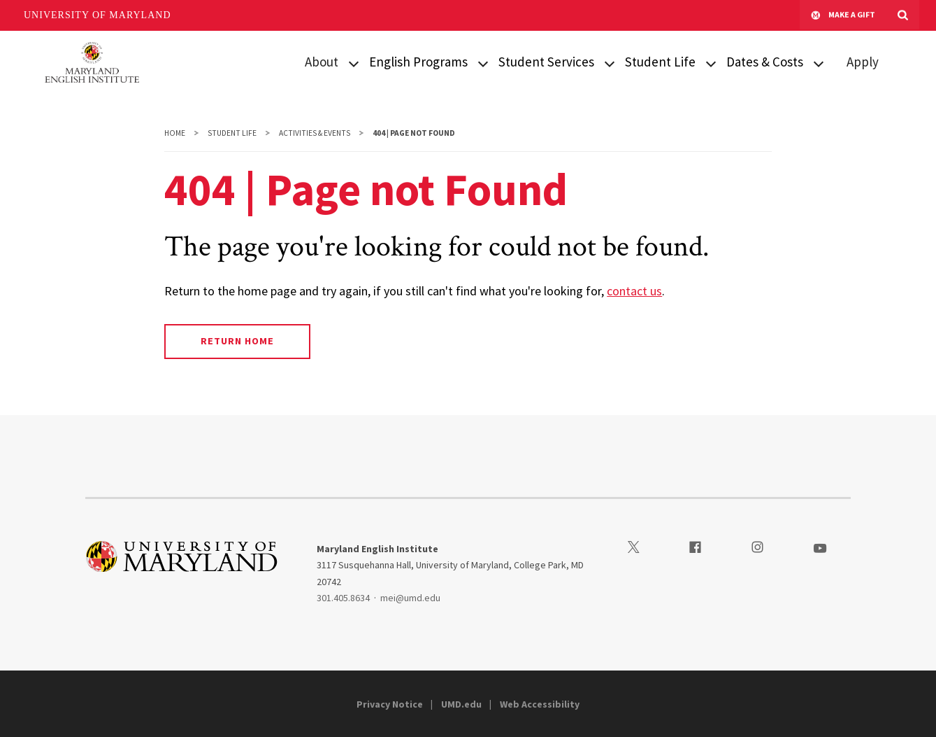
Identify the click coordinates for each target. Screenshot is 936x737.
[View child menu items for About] (353, 62)
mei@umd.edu (410, 597)
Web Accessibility (539, 704)
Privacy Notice (390, 704)
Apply (863, 61)
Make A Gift (843, 15)
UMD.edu (461, 704)
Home (174, 133)
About (321, 61)
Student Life (232, 133)
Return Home (237, 341)
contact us (634, 291)
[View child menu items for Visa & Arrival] (609, 62)
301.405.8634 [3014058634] (343, 597)
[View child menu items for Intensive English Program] (483, 62)
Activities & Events (314, 133)
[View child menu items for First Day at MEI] (711, 62)
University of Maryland (97, 15)
